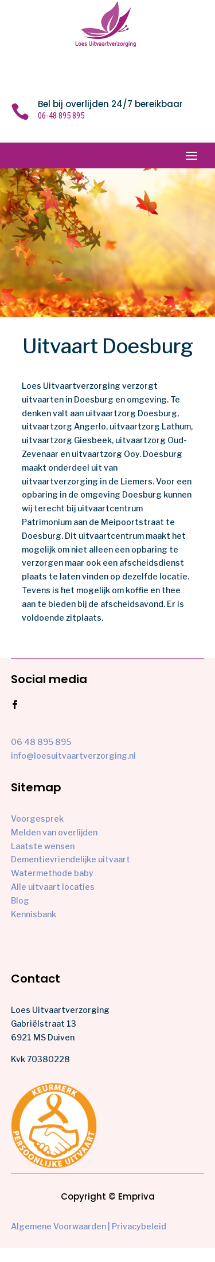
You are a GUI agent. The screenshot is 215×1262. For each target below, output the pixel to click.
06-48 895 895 (61, 116)
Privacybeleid (139, 1226)
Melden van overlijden (54, 832)
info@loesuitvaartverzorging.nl (73, 755)
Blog (20, 900)
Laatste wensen (43, 846)
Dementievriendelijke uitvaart (70, 859)
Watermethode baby (52, 873)
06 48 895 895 (41, 742)
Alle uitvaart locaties (53, 887)
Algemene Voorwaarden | (60, 1226)
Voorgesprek (37, 818)
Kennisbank (33, 914)
